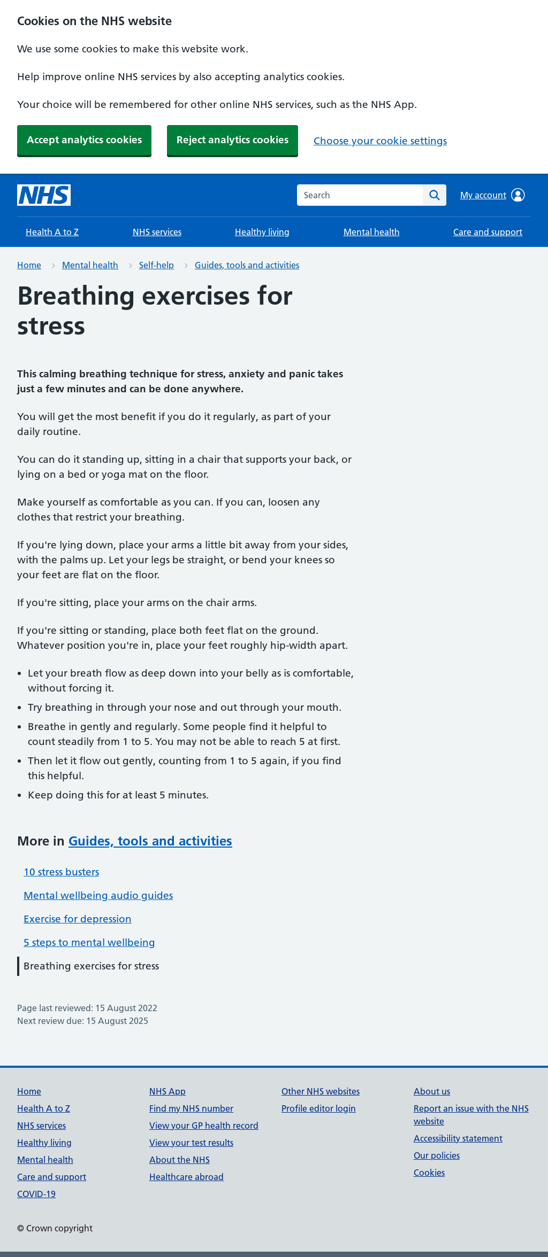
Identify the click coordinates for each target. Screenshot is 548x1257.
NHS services (157, 232)
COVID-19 (36, 1194)
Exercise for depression (78, 919)
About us (432, 1091)
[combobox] (360, 195)
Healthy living (262, 232)
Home (29, 265)
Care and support (487, 232)
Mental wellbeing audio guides (98, 895)
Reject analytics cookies (232, 140)
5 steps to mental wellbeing (89, 942)
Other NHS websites (320, 1091)
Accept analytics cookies (84, 140)
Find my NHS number (191, 1108)
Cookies (429, 1172)
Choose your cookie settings (380, 141)
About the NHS (179, 1159)
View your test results (191, 1142)
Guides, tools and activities (247, 265)
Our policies (437, 1155)
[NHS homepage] (44, 195)
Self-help (156, 265)
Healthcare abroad (186, 1176)
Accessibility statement (458, 1138)
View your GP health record (203, 1125)
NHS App (167, 1091)
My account (492, 195)
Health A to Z (52, 232)
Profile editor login (318, 1108)
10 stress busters (61, 872)
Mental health (372, 232)
